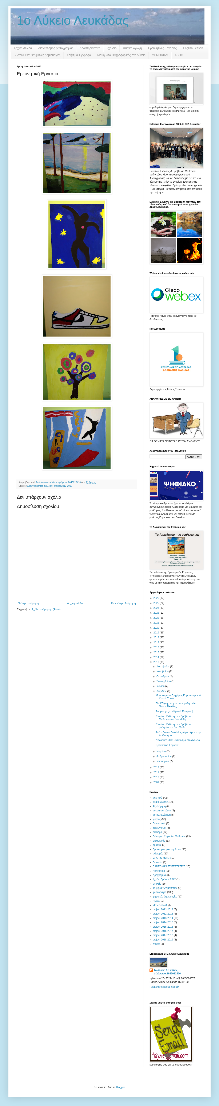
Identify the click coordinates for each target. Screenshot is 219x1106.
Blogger (120, 1087)
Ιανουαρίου (163, 761)
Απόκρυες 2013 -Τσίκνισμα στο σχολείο (178, 740)
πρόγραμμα (159, 875)
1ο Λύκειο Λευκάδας (72, 20)
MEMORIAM (160, 55)
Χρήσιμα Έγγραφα (79, 55)
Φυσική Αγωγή (132, 48)
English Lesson (193, 48)
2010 (157, 777)
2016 (157, 647)
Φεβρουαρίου (164, 756)
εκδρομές (158, 853)
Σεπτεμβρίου (163, 681)
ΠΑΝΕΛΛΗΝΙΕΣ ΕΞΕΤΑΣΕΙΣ (169, 866)
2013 (157, 662)
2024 (157, 607)
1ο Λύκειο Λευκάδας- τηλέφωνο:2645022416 (167, 972)
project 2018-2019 (163, 939)
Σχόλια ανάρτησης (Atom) (46, 609)
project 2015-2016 (163, 926)
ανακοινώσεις (160, 801)
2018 (157, 637)
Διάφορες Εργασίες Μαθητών (169, 836)
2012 (157, 767)
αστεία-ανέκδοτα (162, 810)
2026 (157, 598)
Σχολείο (111, 48)
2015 (157, 652)
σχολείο (157, 883)
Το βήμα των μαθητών (165, 887)
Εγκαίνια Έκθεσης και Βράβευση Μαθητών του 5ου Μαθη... (174, 718)
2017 (157, 642)
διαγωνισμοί (159, 827)
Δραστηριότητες (90, 48)
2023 (157, 612)
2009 (157, 782)
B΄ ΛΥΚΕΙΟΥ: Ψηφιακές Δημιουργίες (37, 55)
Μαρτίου (161, 751)
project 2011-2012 (163, 909)
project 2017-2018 (163, 935)
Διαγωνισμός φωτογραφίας (55, 48)
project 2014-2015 (163, 922)
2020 (157, 627)
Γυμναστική (159, 823)
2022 (157, 617)
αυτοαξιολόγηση (162, 814)
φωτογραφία (159, 892)
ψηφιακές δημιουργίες (165, 896)
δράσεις (157, 844)
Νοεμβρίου (162, 671)
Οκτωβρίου (163, 676)
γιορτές (157, 819)
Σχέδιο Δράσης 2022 (164, 879)
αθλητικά (157, 797)
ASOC (179, 55)
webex (156, 943)
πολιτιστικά (159, 870)
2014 (157, 657)
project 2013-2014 (163, 918)
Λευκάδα (157, 862)
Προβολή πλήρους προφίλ (164, 986)
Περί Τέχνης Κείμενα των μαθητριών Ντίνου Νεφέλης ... (176, 705)
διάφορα (157, 832)
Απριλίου (161, 691)
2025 (157, 603)
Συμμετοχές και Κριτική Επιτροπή (174, 711)
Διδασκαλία (159, 840)
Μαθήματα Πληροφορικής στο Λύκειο (121, 55)
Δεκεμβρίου (163, 666)
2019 (157, 632)
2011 (157, 772)
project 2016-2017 (163, 931)
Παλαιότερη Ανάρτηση (123, 603)
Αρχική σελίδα (22, 48)
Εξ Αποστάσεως (162, 857)
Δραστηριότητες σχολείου (40, 486)
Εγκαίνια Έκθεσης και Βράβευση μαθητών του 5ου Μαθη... (174, 726)
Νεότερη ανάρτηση (28, 603)
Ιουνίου (160, 686)
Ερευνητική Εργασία (167, 745)
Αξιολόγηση (159, 806)
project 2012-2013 (63, 486)
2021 (157, 622)
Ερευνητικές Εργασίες (162, 48)
